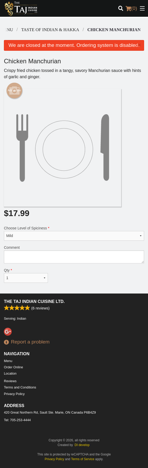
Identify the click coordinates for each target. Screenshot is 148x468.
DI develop (82, 445)
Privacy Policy (14, 394)
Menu (8, 361)
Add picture (14, 90)
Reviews (10, 381)
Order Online (13, 367)
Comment (74, 254)
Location (10, 373)
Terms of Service (82, 459)
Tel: (17, 420)
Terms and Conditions (20, 387)
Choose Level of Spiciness (74, 233)
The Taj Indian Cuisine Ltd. (34, 301)
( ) (131, 8)
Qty (26, 275)
